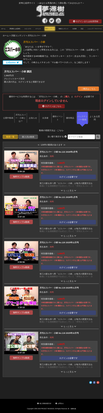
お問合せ (60, 403)
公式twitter (12, 62)
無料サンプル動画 (21, 176)
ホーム (3, 28)
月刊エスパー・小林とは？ (21, 118)
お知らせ (33, 118)
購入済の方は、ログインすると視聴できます (24, 82)
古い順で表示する (57, 136)
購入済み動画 (28, 137)
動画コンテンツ (63, 28)
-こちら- (60, 130)
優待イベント (58, 118)
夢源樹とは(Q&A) (15, 28)
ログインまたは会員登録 (85, 21)
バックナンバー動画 (82, 118)
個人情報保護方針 (44, 403)
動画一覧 (10, 137)
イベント (38, 28)
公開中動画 (8, 118)
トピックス (27, 28)
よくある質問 (95, 118)
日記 (82, 28)
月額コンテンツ (50, 28)
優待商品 (70, 118)
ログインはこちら (51, 106)
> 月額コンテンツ (17, 35)
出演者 (75, 28)
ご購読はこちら (88, 89)
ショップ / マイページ (95, 28)
